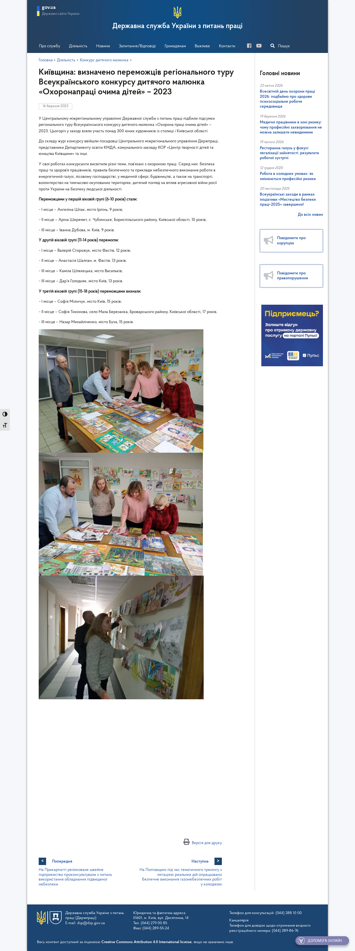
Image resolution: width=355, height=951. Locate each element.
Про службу (49, 46)
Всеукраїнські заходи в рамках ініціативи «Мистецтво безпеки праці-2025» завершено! (288, 199)
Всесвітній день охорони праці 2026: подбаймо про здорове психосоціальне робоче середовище (287, 99)
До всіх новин (310, 215)
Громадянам (175, 46)
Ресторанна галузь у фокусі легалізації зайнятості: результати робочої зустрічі (289, 153)
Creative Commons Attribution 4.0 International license (146, 942)
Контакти (227, 46)
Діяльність (78, 46)
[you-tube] (261, 46)
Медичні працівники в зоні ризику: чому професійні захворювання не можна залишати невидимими (291, 127)
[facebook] (251, 46)
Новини (103, 46)
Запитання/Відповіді (137, 46)
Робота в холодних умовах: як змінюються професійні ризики (288, 176)
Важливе (202, 46)
